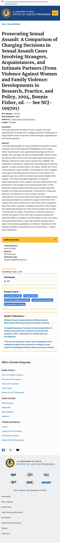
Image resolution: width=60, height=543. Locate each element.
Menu (55, 13)
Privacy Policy (6, 507)
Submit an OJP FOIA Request (13, 392)
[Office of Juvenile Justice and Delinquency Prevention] (13, 483)
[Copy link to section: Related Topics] (20, 291)
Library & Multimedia (13, 24)
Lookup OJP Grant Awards (12, 431)
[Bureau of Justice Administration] (13, 474)
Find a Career (7, 388)
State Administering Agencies (13, 440)
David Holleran (29, 119)
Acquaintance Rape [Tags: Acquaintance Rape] (13, 296)
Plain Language (7, 502)
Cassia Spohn (16, 119)
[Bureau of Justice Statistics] (30, 476)
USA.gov (4, 528)
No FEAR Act (6, 518)
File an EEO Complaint (10, 384)
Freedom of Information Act (11, 523)
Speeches (5, 416)
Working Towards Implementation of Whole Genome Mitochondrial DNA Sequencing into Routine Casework (26, 321)
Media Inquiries (8, 403)
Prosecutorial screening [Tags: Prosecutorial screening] (15, 304)
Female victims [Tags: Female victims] (30, 296)
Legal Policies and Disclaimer (12, 512)
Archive (4, 427)
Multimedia (6, 407)
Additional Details (11, 240)
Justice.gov (5, 534)
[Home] (31, 13)
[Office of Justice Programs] (6, 13)
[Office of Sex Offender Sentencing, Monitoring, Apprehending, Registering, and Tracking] (46, 482)
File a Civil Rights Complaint (12, 375)
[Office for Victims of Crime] (29, 482)
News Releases (7, 412)
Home (4, 24)
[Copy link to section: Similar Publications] (25, 316)
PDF (8, 281)
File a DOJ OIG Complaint (11, 379)
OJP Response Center (10, 436)
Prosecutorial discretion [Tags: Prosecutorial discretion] (42, 300)
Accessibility (6, 496)
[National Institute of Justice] (46, 474)
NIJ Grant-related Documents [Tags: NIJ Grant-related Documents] (17, 300)
